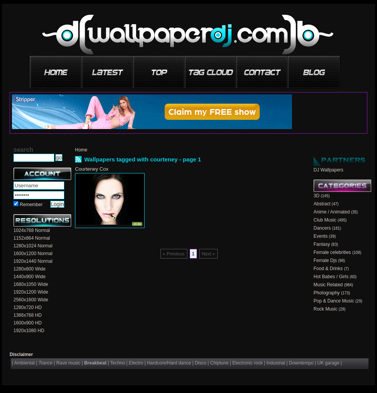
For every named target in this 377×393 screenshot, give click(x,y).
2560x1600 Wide (30, 299)
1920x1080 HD (28, 330)
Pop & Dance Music (334, 301)
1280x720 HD (27, 307)
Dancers (322, 228)
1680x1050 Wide (30, 284)
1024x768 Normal (31, 230)
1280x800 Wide (29, 269)
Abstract (322, 204)
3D (316, 195)
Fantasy (322, 244)
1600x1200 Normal (32, 253)
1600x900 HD (27, 323)
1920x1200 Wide (30, 292)
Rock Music (325, 309)
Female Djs (325, 260)
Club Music (325, 220)
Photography (327, 293)
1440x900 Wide (29, 276)
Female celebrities (332, 252)
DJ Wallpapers (329, 170)
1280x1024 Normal (32, 246)
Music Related (328, 284)
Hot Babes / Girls (331, 276)
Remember (31, 204)
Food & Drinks (328, 268)
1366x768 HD (27, 315)
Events (321, 236)
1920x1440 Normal (32, 261)
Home (81, 150)
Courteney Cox (91, 169)
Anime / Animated (332, 212)
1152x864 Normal (31, 238)
